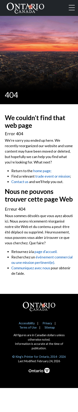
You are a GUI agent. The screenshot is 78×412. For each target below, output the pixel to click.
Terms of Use (28, 327)
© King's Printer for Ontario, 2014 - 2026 (39, 356)
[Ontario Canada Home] (25, 7)
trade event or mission (52, 176)
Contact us (19, 181)
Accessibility (27, 323)
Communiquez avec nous (30, 268)
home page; (42, 171)
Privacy (47, 323)
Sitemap (50, 327)
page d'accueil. (45, 251)
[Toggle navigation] (72, 8)
